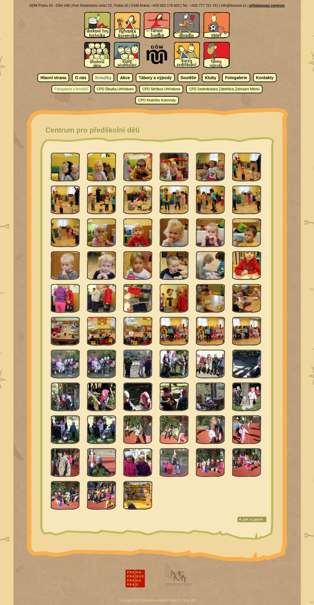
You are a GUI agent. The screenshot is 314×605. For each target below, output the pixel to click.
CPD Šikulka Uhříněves (115, 89)
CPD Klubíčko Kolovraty (157, 100)
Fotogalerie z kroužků (71, 89)
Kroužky (103, 77)
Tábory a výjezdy (155, 77)
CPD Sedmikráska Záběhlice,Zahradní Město (224, 89)
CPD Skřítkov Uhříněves (161, 89)
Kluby (210, 77)
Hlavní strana (53, 77)
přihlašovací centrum (267, 6)
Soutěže (188, 77)
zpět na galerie (252, 519)
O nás (80, 77)
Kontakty (265, 77)
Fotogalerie (236, 77)
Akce (125, 77)
